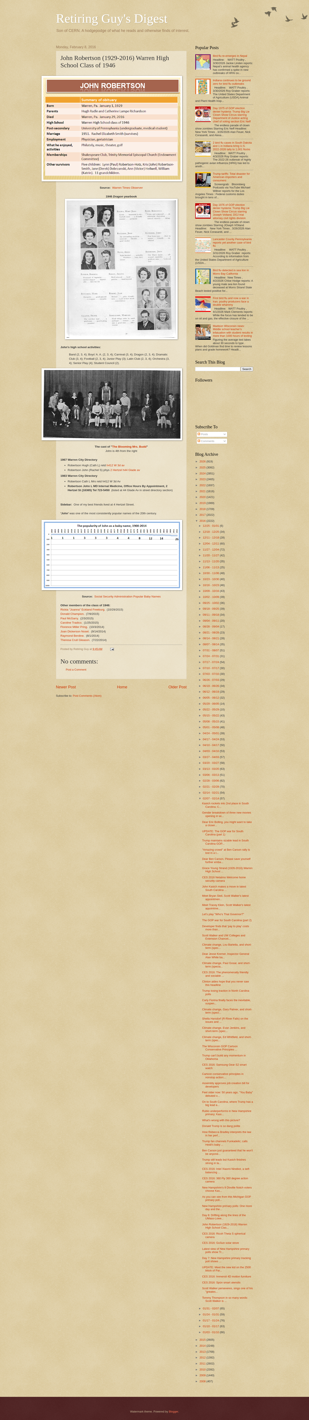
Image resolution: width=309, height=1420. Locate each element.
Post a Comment (76, 669)
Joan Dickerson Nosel (74, 631)
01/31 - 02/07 (211, 1308)
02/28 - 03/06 (211, 780)
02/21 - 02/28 (211, 786)
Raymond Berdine (72, 635)
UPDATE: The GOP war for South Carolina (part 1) (222, 833)
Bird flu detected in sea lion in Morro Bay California (231, 272)
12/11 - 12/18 (211, 537)
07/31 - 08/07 (211, 650)
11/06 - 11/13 (211, 567)
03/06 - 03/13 (211, 774)
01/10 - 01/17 (211, 1326)
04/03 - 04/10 (211, 751)
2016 (203, 520)
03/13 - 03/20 (211, 768)
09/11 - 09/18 (211, 614)
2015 (203, 1339)
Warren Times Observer (127, 187)
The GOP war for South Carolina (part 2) (227, 920)
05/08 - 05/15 (211, 721)
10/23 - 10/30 (211, 579)
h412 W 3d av (115, 465)
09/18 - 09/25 (211, 608)
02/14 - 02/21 (211, 792)
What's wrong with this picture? (221, 1120)
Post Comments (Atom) (87, 695)
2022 (203, 485)
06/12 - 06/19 (211, 691)
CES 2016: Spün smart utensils (221, 1282)
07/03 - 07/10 (211, 673)
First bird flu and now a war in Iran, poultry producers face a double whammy (231, 301)
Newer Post (66, 687)
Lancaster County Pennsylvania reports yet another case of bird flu (232, 242)
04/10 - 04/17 (211, 745)
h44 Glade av (131, 470)
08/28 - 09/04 (211, 626)
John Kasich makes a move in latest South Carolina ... (224, 888)
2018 (203, 509)
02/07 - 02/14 (211, 798)
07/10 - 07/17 (211, 668)
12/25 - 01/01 (211, 525)
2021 (203, 491)
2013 (203, 1351)
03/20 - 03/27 (211, 762)
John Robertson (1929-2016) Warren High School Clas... (224, 1226)
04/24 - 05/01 (211, 733)
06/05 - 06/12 (211, 697)
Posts (203, 434)
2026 (203, 461)
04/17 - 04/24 (211, 739)
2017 (203, 514)
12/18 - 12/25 (211, 531)
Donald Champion (72, 613)
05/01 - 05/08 (211, 727)
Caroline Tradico (70, 622)
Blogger (173, 1411)
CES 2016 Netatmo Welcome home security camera (224, 879)
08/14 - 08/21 (211, 638)
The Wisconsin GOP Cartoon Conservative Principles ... (220, 1048)
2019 (203, 503)
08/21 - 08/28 (211, 632)
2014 (203, 1345)
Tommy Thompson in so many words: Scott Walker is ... (225, 1299)
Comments (206, 441)
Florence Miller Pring (73, 627)
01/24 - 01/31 (211, 1314)
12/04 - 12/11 (211, 543)
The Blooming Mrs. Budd (129, 446)
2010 (203, 1369)
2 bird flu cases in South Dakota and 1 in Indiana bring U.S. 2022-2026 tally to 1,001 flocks (232, 146)
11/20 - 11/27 (211, 555)
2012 (203, 1357)
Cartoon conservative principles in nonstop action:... (222, 1075)
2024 (203, 473)
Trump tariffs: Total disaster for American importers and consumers (231, 177)
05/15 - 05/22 (211, 715)
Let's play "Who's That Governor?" (223, 914)
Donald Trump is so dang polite (221, 1126)
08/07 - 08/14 (211, 644)
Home (122, 687)
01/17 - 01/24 (211, 1320)
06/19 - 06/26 (211, 685)
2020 (203, 497)
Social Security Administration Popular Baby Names (127, 596)
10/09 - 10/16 (211, 591)
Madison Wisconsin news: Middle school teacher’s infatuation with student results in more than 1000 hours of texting (233, 330)
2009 (203, 1375)
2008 (203, 1381)
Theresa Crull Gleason (74, 640)
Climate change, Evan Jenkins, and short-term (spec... (223, 1029)
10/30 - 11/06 (211, 573)
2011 (203, 1363)
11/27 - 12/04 (211, 549)
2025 (203, 467)
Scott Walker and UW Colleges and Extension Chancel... (223, 937)
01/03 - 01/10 (211, 1332)
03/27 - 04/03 (211, 757)
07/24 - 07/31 (211, 656)
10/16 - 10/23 (211, 585)
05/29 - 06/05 (211, 703)
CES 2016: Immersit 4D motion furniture (226, 1276)
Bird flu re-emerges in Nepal (230, 55)
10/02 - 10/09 (211, 597)
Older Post (177, 687)
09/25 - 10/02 (211, 603)
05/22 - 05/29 (211, 709)
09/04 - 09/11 (211, 620)
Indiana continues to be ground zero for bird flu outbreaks (232, 82)
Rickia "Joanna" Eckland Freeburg (82, 609)
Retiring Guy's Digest (112, 18)
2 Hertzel (116, 470)
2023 (203, 479)
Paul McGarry (69, 618)
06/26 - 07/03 (211, 679)
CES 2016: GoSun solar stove (220, 1242)
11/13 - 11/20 (211, 561)
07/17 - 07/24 (211, 662)
